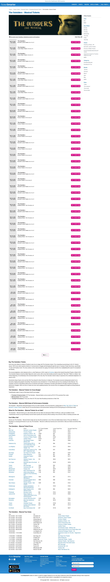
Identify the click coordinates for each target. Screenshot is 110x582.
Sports (81, 4)
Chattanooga (12, 486)
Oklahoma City (12, 443)
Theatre (86, 4)
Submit (74, 569)
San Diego (11, 452)
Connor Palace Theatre (63, 516)
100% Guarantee (28, 561)
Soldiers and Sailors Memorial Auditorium (29, 486)
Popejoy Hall (27, 468)
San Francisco (12, 459)
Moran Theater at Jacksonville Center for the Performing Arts (30, 495)
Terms (57, 558)
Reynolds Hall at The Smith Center (66, 542)
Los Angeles (12, 446)
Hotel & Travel (94, 4)
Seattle (10, 456)
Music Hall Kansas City (29, 470)
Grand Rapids (12, 435)
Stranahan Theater (28, 503)
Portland (11, 454)
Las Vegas (11, 462)
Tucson (10, 467)
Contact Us (26, 558)
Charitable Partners (44, 560)
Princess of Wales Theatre (30, 437)
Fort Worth (11, 508)
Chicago (11, 438)
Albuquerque (12, 468)
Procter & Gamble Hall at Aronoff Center (30, 480)
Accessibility (58, 564)
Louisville (11, 440)
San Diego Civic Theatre (29, 452)
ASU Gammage (27, 465)
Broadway (51, 372)
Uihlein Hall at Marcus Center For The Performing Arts (30, 474)
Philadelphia (12, 433)
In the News (42, 564)
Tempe (10, 465)
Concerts (74, 4)
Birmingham (12, 498)
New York (11, 430)
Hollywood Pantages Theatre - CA (29, 447)
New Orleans (12, 483)
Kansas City (12, 470)
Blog (41, 565)
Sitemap (58, 563)
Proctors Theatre (28, 432)
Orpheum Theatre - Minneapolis (28, 477)
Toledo (10, 503)
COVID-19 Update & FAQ (61, 565)
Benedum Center (28, 492)
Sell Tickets (104, 4)
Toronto (10, 437)
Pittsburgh (11, 492)
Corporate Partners (44, 558)
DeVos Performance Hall (30, 435)
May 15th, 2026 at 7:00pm (70, 405)
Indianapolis (12, 489)
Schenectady (12, 432)
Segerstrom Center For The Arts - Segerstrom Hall (30, 450)
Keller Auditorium (28, 454)
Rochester (11, 500)
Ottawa (10, 505)
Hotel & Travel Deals (44, 563)
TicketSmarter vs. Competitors (47, 561)
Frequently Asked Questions (30, 560)
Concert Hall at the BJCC (30, 498)
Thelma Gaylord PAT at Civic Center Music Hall (29, 444)
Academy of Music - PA (29, 433)
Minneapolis (12, 476)
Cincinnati (11, 479)
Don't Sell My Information (61, 561)
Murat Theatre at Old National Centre (29, 489)
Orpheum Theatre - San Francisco (66, 541)
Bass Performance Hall (29, 508)
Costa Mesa (12, 449)
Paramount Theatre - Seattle (65, 539)
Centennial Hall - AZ (28, 467)
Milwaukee (11, 472)
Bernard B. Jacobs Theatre (15, 407)
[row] (45, 42)
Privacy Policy (59, 560)
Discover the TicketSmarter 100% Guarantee (55, 1)
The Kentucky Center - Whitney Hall (29, 441)
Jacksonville (12, 494)
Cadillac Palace (27, 438)
